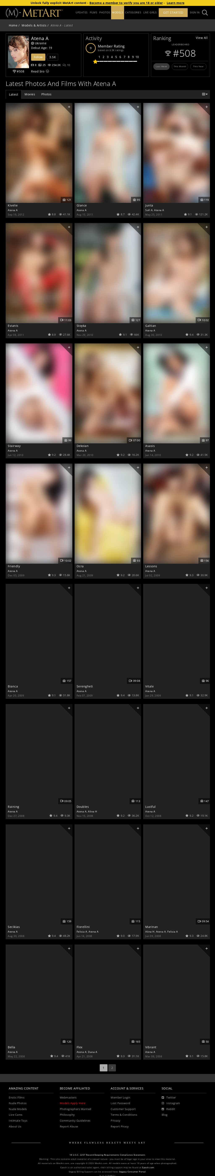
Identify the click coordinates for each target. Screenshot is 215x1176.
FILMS (93, 12)
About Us (15, 1126)
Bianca (13, 686)
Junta (149, 205)
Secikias (14, 927)
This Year (198, 66)
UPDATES (82, 12)
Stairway (14, 446)
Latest (13, 94)
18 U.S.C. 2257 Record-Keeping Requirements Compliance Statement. (107, 1155)
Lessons (151, 566)
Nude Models (18, 1109)
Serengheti (85, 686)
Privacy (116, 1120)
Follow (38, 57)
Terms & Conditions (124, 1115)
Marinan (151, 927)
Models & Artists (34, 25)
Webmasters (68, 1097)
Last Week (161, 66)
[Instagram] (171, 1103)
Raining (13, 807)
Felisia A (82, 931)
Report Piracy (120, 1126)
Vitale (149, 686)
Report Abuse (69, 1126)
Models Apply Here (72, 1103)
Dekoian (83, 446)
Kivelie (13, 205)
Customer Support (123, 1109)
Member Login (120, 1097)
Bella (11, 1047)
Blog (165, 1115)
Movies (30, 94)
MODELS (117, 12)
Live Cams (15, 1115)
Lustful (150, 807)
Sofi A (149, 210)
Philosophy (67, 1115)
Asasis (150, 446)
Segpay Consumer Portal (132, 1171)
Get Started (173, 12)
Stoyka (81, 326)
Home (13, 25)
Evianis (13, 326)
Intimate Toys (18, 1120)
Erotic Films (16, 1097)
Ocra (80, 566)
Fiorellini (83, 927)
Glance (82, 205)
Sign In (195, 12)
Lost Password (120, 1103)
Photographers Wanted (75, 1109)
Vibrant (150, 1047)
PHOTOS (104, 12)
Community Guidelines (75, 1120)
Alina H (92, 811)
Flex (80, 1047)
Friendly (14, 566)
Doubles (83, 807)
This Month (180, 66)
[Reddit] (168, 1109)
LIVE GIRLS (150, 12)
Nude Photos (18, 1103)
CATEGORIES (133, 12)
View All (202, 38)
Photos (46, 94)
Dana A (92, 1052)
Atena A (13, 210)
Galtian (150, 326)
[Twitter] (169, 1098)
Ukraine (38, 43)
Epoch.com (148, 1167)
